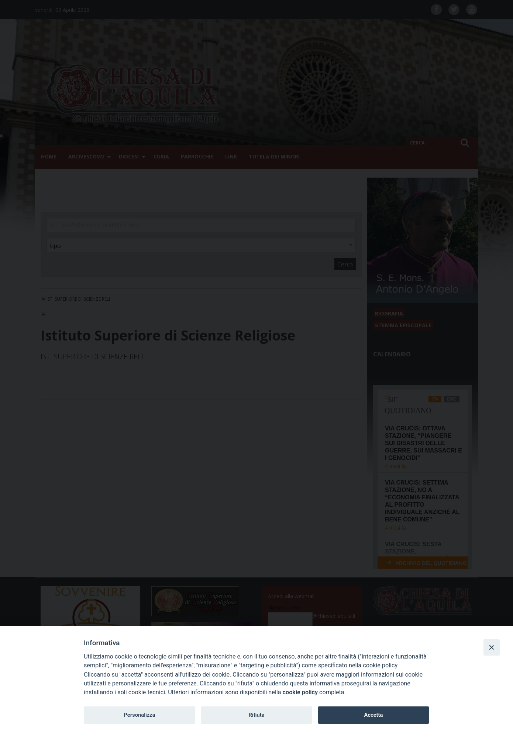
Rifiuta (256, 715)
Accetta (373, 715)
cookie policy (300, 692)
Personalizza (139, 715)
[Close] (491, 647)
